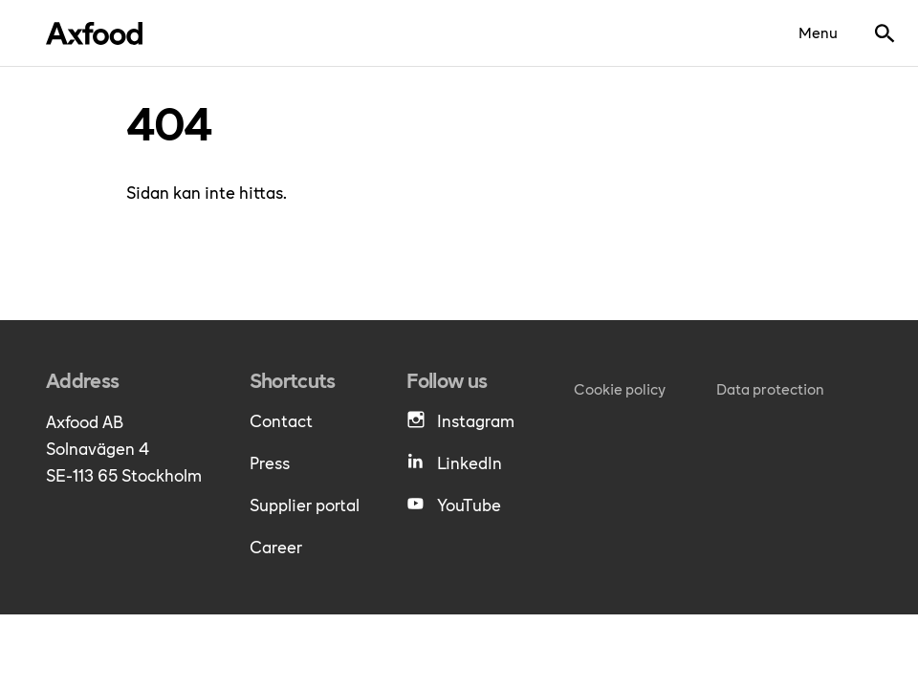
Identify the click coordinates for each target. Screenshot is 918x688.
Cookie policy (620, 388)
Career (276, 546)
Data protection (770, 388)
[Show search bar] (884, 33)
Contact (281, 420)
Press (270, 462)
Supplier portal (305, 504)
